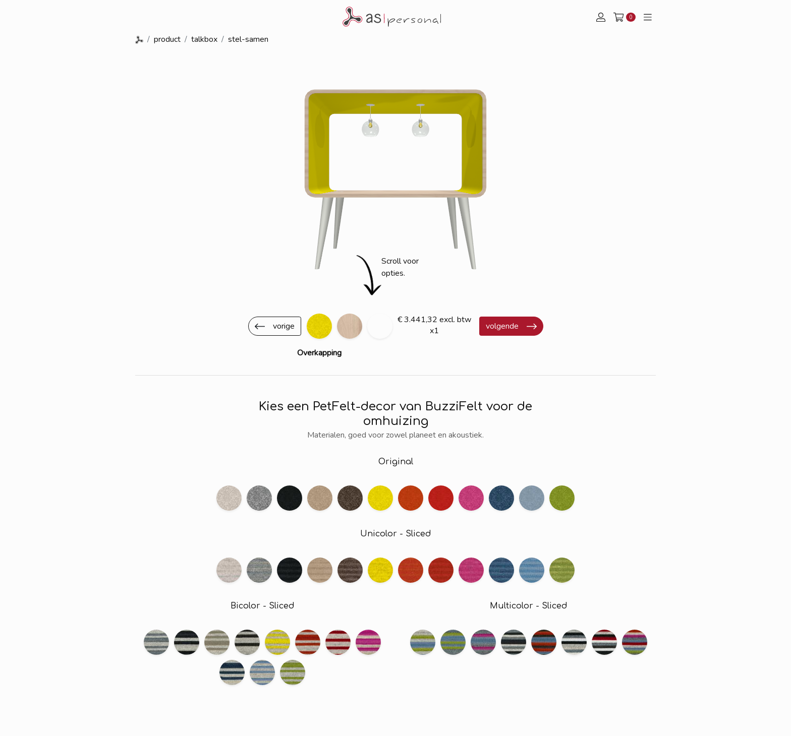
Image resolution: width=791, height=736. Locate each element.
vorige (284, 326)
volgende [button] (502, 326)
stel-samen (248, 39)
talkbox (204, 39)
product (167, 39)
